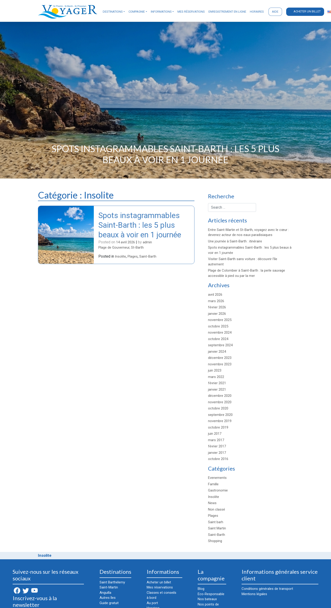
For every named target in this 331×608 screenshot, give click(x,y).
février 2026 (217, 307)
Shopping (215, 541)
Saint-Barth (147, 257)
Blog (201, 589)
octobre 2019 (218, 427)
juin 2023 (214, 370)
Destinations (113, 11)
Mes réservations (191, 11)
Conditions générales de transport (267, 589)
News (212, 503)
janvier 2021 (217, 389)
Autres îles (108, 598)
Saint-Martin (109, 587)
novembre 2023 (219, 364)
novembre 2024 (219, 332)
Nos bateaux (207, 599)
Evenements (217, 478)
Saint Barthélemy (112, 582)
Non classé (216, 509)
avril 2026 (215, 295)
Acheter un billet (307, 11)
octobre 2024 (218, 339)
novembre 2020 (219, 402)
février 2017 (217, 446)
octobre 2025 (218, 326)
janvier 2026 (217, 314)
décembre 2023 (219, 358)
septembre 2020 (220, 415)
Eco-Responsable (211, 594)
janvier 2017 (217, 453)
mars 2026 (216, 301)
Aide (275, 11)
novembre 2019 (219, 421)
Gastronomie (218, 490)
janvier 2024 (217, 351)
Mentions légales (254, 594)
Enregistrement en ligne (227, 11)
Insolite (120, 257)
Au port (152, 603)
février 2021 (217, 383)
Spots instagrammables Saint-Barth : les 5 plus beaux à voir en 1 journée (140, 225)
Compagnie (136, 11)
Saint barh (215, 522)
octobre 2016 (218, 459)
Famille (213, 484)
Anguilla (105, 593)
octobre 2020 (218, 408)
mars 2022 (216, 377)
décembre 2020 (219, 396)
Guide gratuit (109, 603)
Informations (161, 11)
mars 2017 (216, 440)
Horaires (257, 11)
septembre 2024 (220, 345)
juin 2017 (214, 434)
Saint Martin (217, 528)
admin (147, 242)
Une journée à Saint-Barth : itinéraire (235, 241)
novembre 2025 (219, 320)
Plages (133, 257)
